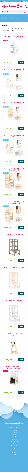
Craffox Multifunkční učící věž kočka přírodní (14, 103)
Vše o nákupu (14, 434)
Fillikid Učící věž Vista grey (14, 234)
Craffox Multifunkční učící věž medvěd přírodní (14, 202)
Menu (3, 1)
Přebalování (14, 452)
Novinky (14, 432)
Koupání (14, 445)
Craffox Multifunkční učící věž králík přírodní (14, 169)
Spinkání (14, 450)
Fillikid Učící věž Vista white (14, 300)
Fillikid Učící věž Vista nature (14, 267)
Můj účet (24, 1)
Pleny (14, 454)
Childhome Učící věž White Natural (14, 37)
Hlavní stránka (14, 430)
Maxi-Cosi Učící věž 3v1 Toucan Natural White (14, 367)
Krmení (14, 448)
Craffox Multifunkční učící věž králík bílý (14, 136)
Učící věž (17, 18)
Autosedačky (14, 441)
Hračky (11, 18)
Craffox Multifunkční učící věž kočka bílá (14, 70)
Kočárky (14, 439)
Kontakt (14, 436)
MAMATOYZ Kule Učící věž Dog (14, 334)
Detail (21, 62)
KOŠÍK (26, 7)
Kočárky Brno (4, 18)
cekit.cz (16, 458)
